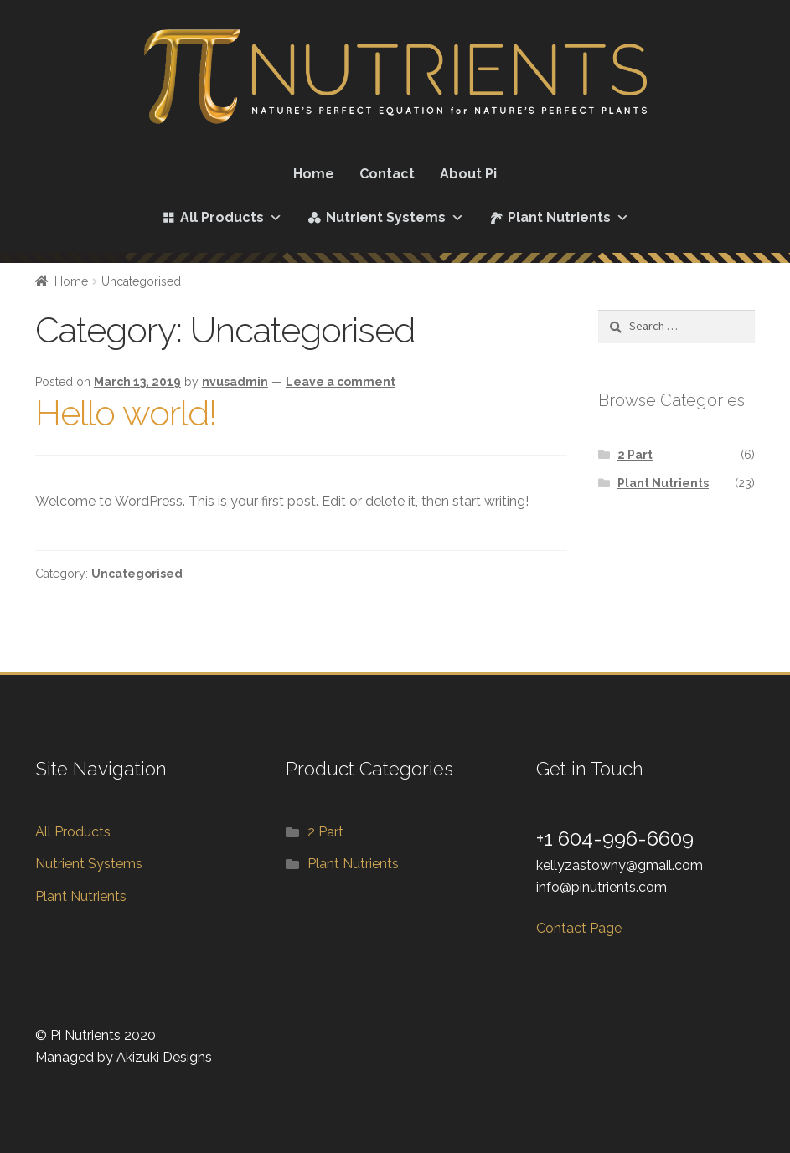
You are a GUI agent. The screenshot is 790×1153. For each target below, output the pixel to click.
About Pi (468, 174)
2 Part (635, 454)
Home (313, 174)
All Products (231, 217)
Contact (387, 174)
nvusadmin (235, 382)
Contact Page (579, 928)
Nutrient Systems (395, 217)
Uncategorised (137, 573)
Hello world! (125, 413)
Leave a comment (340, 382)
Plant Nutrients (568, 217)
